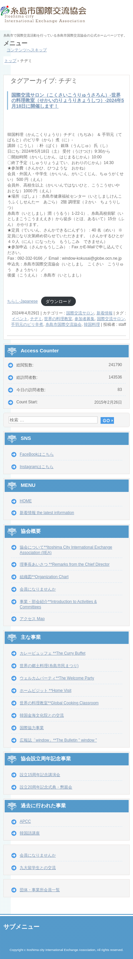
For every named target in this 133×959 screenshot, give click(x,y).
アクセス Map (32, 618)
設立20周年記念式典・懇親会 (46, 787)
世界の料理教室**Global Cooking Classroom (59, 703)
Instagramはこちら (36, 466)
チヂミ (36, 318)
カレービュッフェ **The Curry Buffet (53, 653)
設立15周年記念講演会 (40, 774)
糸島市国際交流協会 (66, 17)
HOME (26, 501)
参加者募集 (85, 318)
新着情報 (105, 313)
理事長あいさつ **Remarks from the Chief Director (65, 564)
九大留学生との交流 (38, 867)
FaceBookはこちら (37, 454)
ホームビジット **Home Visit (45, 690)
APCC (25, 821)
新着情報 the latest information (47, 512)
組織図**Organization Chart (44, 576)
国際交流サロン (80, 313)
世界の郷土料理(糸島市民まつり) (49, 665)
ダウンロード (58, 301)
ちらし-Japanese (22, 301)
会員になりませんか (38, 589)
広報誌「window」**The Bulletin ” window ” (58, 740)
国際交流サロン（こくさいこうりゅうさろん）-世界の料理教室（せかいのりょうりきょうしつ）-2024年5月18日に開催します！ (67, 101)
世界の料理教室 (58, 318)
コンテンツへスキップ (27, 50)
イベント (20, 318)
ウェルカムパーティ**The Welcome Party (57, 678)
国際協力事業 (32, 727)
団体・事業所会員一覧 (40, 890)
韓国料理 (92, 324)
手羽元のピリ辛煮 (27, 324)
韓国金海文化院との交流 (42, 715)
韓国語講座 (30, 833)
